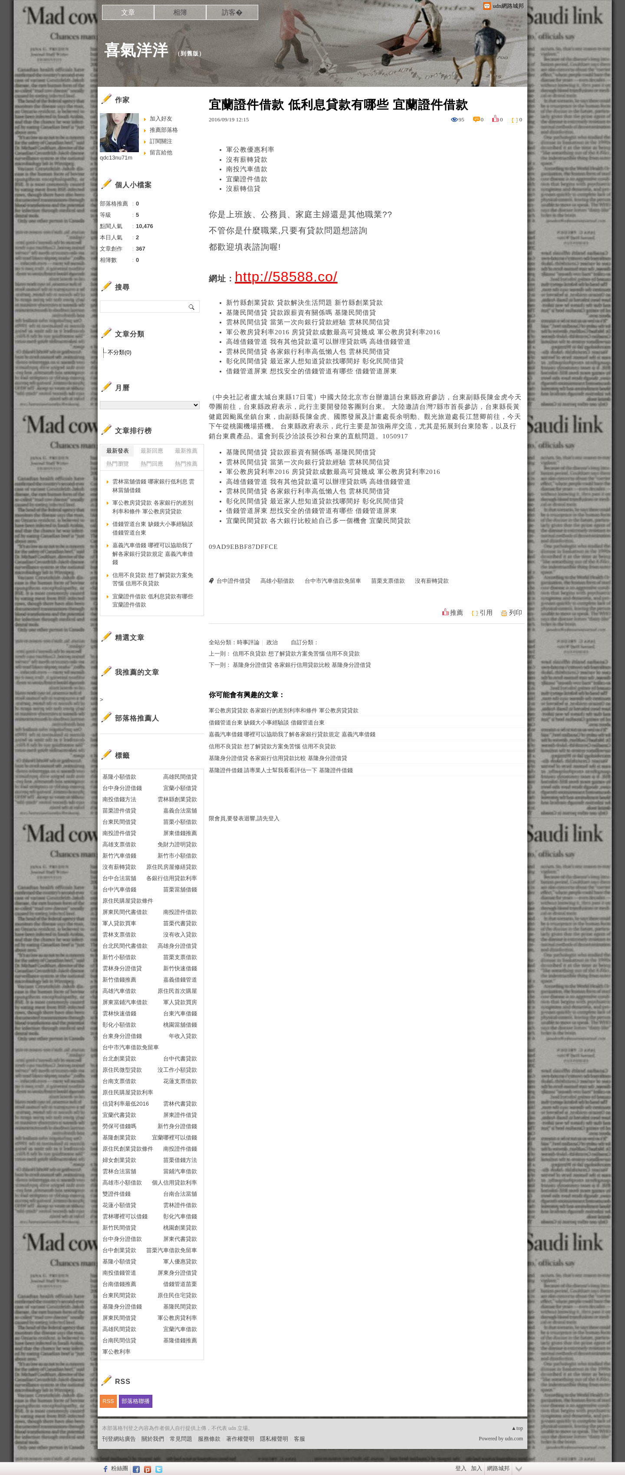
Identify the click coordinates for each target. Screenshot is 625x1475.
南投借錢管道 (119, 1272)
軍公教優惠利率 (250, 149)
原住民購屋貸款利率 (127, 1092)
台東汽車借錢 (180, 1013)
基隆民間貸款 (180, 1306)
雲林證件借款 (180, 1205)
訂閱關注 (161, 141)
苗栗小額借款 (180, 822)
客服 (299, 1439)
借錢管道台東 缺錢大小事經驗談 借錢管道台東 (267, 722)
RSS (108, 1401)
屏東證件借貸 (180, 1115)
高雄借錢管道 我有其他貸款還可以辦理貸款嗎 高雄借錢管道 (318, 341)
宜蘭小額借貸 (180, 788)
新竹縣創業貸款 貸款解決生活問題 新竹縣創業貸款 (304, 302)
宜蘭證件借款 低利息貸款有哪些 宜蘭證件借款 (152, 600)
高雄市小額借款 (122, 1182)
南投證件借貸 (119, 833)
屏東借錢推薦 (180, 833)
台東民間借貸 (119, 822)
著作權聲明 (240, 1439)
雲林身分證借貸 (122, 968)
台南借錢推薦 (119, 1284)
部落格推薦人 (137, 718)
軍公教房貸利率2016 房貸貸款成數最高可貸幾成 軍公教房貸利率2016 (333, 332)
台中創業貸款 (119, 1250)
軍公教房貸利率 (177, 1318)
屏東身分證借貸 (177, 1272)
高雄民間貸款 (119, 1329)
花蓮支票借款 (180, 1081)
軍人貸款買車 (119, 923)
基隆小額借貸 (119, 1261)
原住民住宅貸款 (177, 1295)
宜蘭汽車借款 (180, 1329)
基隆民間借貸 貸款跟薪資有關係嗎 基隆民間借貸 (301, 312)
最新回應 (152, 450)
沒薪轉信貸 (243, 188)
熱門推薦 (186, 463)
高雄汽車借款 (119, 991)
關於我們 (152, 1439)
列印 (515, 612)
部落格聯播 (136, 1401)
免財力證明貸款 (177, 844)
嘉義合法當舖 (180, 810)
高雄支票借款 (119, 844)
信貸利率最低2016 (125, 1103)
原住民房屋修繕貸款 (171, 867)
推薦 (456, 612)
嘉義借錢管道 (180, 979)
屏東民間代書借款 (125, 912)
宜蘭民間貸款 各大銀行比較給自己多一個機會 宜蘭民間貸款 (318, 520)
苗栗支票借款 (388, 581)
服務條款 (209, 1439)
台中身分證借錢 (122, 788)
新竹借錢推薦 (119, 979)
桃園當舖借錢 (180, 1024)
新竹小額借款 (119, 957)
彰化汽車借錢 (180, 1216)
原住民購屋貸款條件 (127, 900)
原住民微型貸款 (122, 1070)
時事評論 (248, 642)
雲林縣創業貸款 (177, 799)
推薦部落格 (164, 130)
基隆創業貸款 (119, 1137)
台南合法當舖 (180, 1194)
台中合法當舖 (119, 878)
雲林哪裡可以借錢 (125, 1216)
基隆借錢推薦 (180, 1340)
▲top (517, 1428)
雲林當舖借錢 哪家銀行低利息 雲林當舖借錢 (153, 485)
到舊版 (190, 53)
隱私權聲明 (274, 1439)
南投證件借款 (180, 912)
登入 (461, 1468)
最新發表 (117, 450)
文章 (128, 12)
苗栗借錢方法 (180, 1160)
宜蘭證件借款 (247, 179)
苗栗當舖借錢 (180, 889)
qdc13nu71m (116, 157)
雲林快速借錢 (119, 1013)
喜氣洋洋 (136, 50)
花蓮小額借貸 (119, 1205)
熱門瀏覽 (117, 463)
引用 (486, 612)
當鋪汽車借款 (180, 1171)
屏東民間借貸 (119, 1318)
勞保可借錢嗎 (119, 1126)
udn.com (514, 1439)
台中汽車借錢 (119, 889)
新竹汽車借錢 (119, 855)
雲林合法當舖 (119, 1171)
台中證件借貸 (233, 581)
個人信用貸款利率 (174, 1182)
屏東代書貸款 (180, 1239)
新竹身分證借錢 (177, 1126)
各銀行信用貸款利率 (171, 878)
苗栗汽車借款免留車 (171, 1250)
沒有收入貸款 (180, 934)
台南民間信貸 (119, 1340)
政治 (272, 642)
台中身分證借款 (122, 1239)
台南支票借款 (119, 1081)
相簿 (180, 12)
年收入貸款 (183, 1036)
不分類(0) (120, 352)
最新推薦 (186, 450)
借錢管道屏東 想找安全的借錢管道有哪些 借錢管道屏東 (311, 371)
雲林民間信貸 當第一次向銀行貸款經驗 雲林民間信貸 (308, 322)
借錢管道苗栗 (180, 1284)
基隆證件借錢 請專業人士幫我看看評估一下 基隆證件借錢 (281, 770)
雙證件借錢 (116, 1194)
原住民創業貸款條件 (127, 1148)
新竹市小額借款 (177, 855)
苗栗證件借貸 (119, 810)
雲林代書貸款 (180, 1103)
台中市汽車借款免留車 (333, 581)
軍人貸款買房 (180, 1002)
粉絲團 (119, 1468)
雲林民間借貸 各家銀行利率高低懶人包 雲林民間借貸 (308, 351)
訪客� (232, 12)
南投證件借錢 (180, 1148)
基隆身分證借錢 (122, 1306)
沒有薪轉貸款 (247, 159)
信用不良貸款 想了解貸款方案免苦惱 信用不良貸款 (296, 653)
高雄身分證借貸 (177, 946)
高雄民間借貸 (180, 776)
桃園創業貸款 (180, 1227)
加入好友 (161, 118)
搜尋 (192, 306)
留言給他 (161, 152)
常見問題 (181, 1439)
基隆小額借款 (119, 776)
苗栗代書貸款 (180, 923)
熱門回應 (152, 463)
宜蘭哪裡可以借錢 (174, 1137)
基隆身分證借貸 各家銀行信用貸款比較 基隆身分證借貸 (302, 665)
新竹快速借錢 (180, 968)
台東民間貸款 (119, 1295)
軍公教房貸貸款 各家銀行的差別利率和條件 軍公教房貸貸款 (284, 710)
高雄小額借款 (277, 581)
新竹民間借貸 (119, 1227)
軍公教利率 (116, 1351)
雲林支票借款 (119, 934)
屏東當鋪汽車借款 (125, 1002)
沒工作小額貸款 (177, 1070)
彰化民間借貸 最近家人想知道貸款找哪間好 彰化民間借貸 (315, 361)
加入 (476, 1468)
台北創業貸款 (119, 1058)
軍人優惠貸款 (180, 1261)
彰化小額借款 (119, 1024)
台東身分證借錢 (122, 1036)
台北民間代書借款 (125, 946)
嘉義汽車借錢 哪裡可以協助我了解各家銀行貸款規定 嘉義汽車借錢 (292, 734)
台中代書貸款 (180, 1058)
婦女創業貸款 (119, 1160)
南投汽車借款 (247, 169)
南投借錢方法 (119, 799)
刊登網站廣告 (119, 1439)
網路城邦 (498, 1468)
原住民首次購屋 (177, 991)
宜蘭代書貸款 (119, 1115)
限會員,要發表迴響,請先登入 (244, 818)
